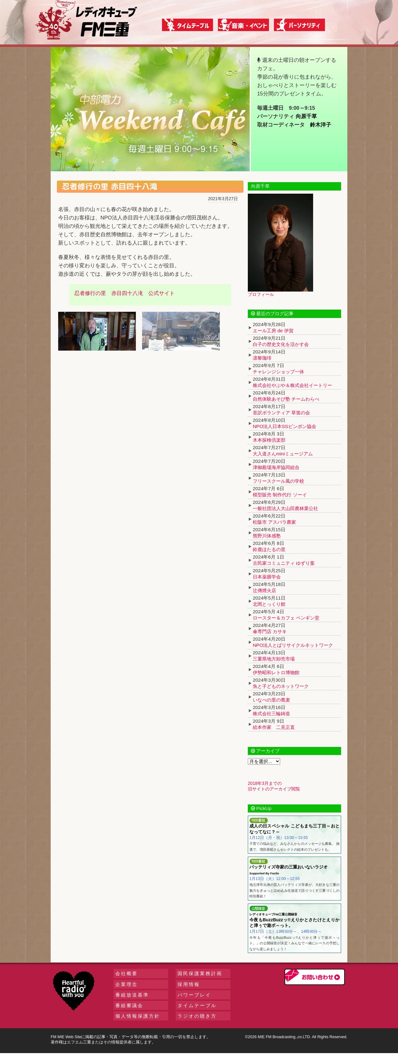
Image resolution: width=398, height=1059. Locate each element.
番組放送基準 (132, 994)
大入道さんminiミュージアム (283, 453)
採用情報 (189, 984)
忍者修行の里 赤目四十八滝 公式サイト (124, 293)
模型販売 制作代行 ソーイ (280, 494)
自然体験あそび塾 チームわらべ (286, 399)
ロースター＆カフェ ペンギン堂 (286, 617)
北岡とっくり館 (269, 604)
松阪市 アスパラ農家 (274, 522)
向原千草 (306, 116)
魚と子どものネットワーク (281, 686)
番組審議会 (129, 1005)
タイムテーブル (197, 1005)
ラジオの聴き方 (197, 1016)
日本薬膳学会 (267, 576)
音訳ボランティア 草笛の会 (281, 412)
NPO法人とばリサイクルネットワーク (293, 645)
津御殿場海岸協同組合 (276, 467)
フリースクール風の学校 (278, 481)
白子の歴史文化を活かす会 (281, 344)
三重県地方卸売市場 (274, 658)
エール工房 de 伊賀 (273, 330)
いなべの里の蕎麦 (271, 699)
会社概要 (126, 973)
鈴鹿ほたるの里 (269, 549)
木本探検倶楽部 (269, 440)
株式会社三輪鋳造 (271, 713)
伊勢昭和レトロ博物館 (276, 672)
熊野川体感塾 (267, 535)
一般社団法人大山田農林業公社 (285, 508)
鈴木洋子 (320, 125)
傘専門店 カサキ (270, 631)
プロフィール (261, 294)
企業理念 (126, 984)
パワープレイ (194, 994)
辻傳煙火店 (264, 590)
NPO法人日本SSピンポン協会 (284, 426)
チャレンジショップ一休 (278, 371)
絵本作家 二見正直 (274, 727)
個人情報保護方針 (137, 1016)
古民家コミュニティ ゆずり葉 (284, 563)
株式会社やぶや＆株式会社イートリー (292, 385)
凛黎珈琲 (262, 358)
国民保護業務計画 (200, 973)
